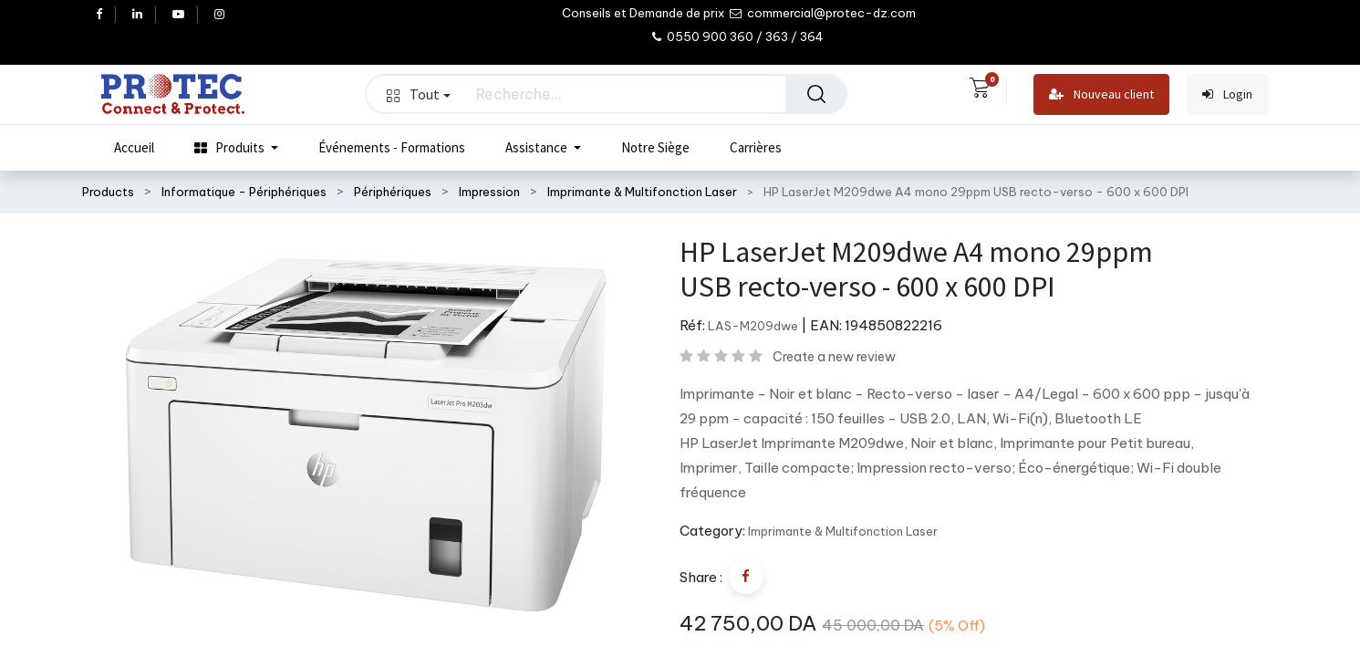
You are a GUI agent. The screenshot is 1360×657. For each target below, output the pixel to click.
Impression (489, 191)
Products (108, 191)
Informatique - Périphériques (244, 191)
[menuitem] (134, 148)
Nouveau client (1101, 94)
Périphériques (392, 191)
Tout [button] (419, 94)
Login (1227, 94)
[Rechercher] (816, 94)
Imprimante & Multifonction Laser (642, 191)
